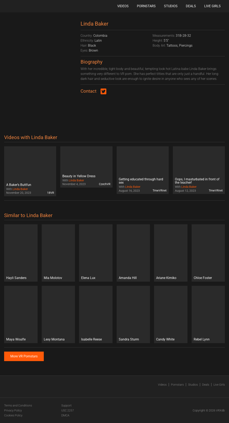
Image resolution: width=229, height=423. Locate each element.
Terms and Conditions (18, 405)
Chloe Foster (203, 278)
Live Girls (212, 6)
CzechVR (104, 184)
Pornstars (146, 6)
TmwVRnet (160, 190)
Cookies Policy (13, 415)
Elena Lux (88, 278)
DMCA (65, 415)
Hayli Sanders (16, 278)
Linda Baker (20, 189)
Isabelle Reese (91, 339)
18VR (50, 192)
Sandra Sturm (129, 339)
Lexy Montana (54, 339)
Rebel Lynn (202, 339)
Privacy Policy (13, 410)
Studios (171, 6)
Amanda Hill (128, 278)
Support (66, 405)
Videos (123, 6)
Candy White (165, 339)
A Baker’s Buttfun (18, 185)
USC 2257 (67, 410)
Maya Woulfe (16, 339)
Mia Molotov (53, 278)
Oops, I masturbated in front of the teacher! (197, 180)
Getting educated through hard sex (141, 180)
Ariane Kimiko (166, 278)
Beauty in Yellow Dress (78, 176)
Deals (191, 6)
